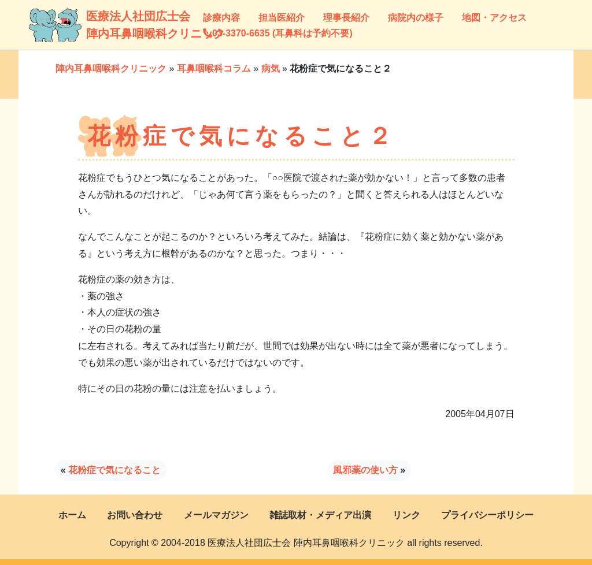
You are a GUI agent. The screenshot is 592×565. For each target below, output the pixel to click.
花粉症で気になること (114, 470)
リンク (406, 515)
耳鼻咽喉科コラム (214, 68)
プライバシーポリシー (487, 515)
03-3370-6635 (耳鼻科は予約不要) (278, 33)
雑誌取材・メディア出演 (320, 515)
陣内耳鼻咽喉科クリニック (111, 68)
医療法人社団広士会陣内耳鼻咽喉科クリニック (97, 25)
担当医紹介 (281, 18)
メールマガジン (216, 515)
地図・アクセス (494, 18)
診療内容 (221, 18)
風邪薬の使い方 (365, 470)
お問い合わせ (134, 515)
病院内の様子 (415, 18)
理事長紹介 (346, 18)
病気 (270, 68)
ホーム (72, 515)
